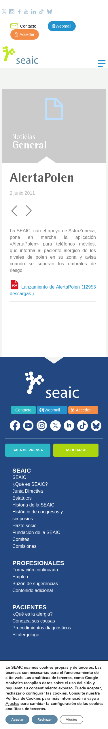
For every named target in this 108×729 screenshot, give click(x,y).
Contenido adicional (32, 590)
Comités (20, 539)
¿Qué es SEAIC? (30, 484)
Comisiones (24, 546)
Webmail (63, 26)
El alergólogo (25, 634)
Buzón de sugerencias (35, 583)
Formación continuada (35, 569)
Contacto (28, 26)
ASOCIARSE (76, 450)
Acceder (27, 34)
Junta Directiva (27, 491)
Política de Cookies (23, 698)
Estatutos (22, 498)
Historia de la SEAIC (33, 504)
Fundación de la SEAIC (36, 532)
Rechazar (44, 719)
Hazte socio (24, 525)
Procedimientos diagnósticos (41, 627)
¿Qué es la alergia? (32, 614)
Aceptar (17, 719)
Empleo (20, 576)
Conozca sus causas (33, 620)
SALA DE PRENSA (28, 450)
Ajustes (71, 719)
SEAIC (19, 477)
